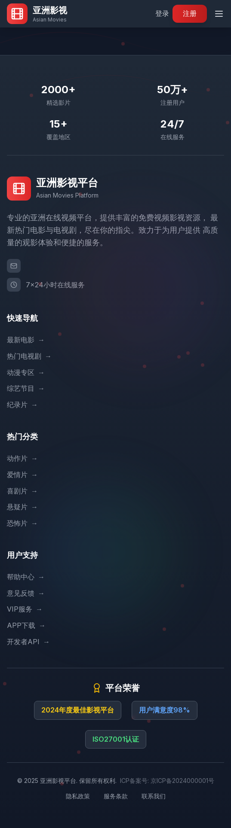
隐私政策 (78, 796)
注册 (190, 13)
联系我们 (154, 796)
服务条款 (116, 796)
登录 (162, 13)
